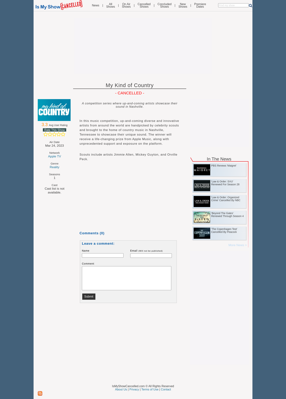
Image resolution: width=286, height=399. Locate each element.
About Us (121, 389)
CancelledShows (144, 5)
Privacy (134, 389)
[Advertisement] (143, 45)
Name (85, 250)
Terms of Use (150, 389)
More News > (237, 245)
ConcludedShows (165, 5)
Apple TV (54, 156)
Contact (166, 389)
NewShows (183, 5)
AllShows (110, 5)
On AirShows (126, 5)
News (95, 5)
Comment (88, 263)
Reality (54, 167)
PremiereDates (200, 5)
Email (146, 250)
